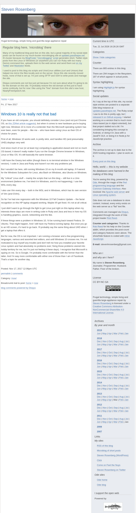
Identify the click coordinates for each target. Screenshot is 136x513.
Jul (126, 336)
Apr (110, 328)
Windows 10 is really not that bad (28, 114)
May (104, 328)
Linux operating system (104, 189)
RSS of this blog (105, 440)
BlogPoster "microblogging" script (42, 58)
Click (99, 455)
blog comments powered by (18, 288)
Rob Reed (112, 213)
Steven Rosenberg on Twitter (111, 464)
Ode (95, 177)
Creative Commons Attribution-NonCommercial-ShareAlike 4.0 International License (108, 304)
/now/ (14, 278)
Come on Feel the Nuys (108, 459)
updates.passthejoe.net (72, 55)
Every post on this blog (104, 156)
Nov (105, 336)
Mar (115, 328)
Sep (116, 336)
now (11, 99)
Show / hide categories (104, 52)
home (4, 99)
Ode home (102, 474)
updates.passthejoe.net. (104, 105)
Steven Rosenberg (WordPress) (112, 450)
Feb (121, 328)
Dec (99, 336)
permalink (6, 273)
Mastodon (19, 65)
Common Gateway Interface (107, 183)
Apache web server (115, 186)
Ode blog (101, 479)
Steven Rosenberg (18, 9)
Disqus (124, 206)
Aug (121, 336)
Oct (110, 336)
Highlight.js (109, 82)
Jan (126, 328)
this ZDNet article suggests (21, 123)
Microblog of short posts (109, 445)
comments (18, 273)
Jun (99, 328)
